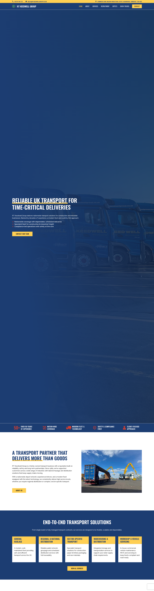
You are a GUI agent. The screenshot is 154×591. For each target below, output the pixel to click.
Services (95, 6)
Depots (114, 6)
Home (80, 6)
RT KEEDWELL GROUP (26, 6)
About (87, 6)
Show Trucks (124, 6)
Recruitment (105, 6)
